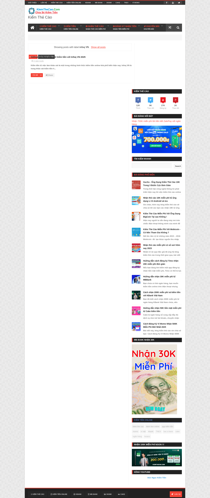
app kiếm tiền (171, 381)
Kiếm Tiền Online (74, 2)
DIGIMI (109, 2)
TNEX (126, 2)
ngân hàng (148, 391)
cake (139, 391)
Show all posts (97, 47)
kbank (154, 386)
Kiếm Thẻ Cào (57, 2)
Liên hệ (44, 2)
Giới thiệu (32, 2)
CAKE (118, 2)
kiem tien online (156, 381)
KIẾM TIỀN (71, 27)
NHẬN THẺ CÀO (96, 27)
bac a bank (172, 386)
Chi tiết (83, 79)
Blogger (136, 494)
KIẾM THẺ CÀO (48, 27)
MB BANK (99, 2)
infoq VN (33, 56)
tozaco (158, 391)
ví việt (147, 386)
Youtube (178, 494)
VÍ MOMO (136, 2)
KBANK (88, 2)
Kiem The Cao (158, 494)
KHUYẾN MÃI (151, 27)
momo (139, 386)
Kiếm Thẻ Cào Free (158, 482)
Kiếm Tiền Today (140, 482)
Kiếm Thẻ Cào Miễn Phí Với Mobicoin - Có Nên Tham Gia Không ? (161, 184)
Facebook (169, 494)
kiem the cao (142, 381)
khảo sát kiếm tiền (46, 56)
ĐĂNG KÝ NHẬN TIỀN (124, 27)
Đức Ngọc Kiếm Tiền (158, 431)
